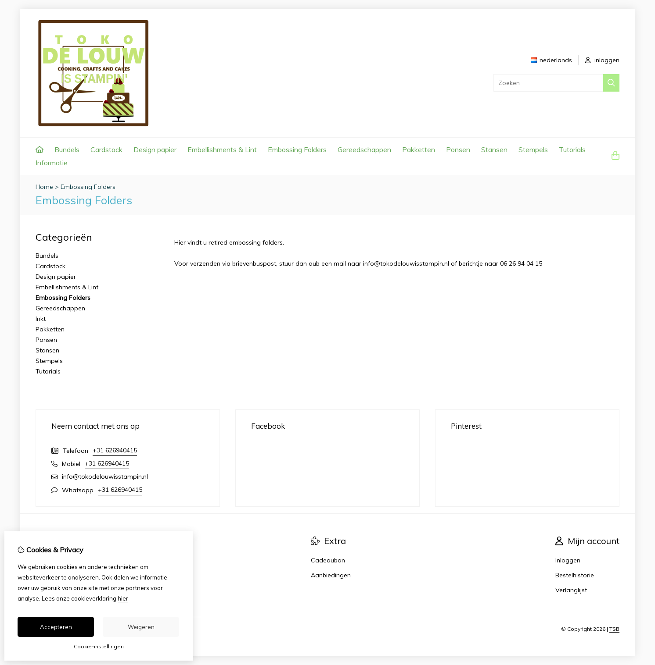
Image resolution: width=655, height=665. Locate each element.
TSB (614, 629)
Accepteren (56, 626)
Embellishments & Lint (222, 149)
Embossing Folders (297, 149)
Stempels (533, 149)
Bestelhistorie (574, 575)
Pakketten (418, 149)
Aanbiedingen (331, 575)
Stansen (494, 149)
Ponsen (458, 149)
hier (123, 598)
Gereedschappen (364, 149)
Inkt (41, 319)
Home (44, 187)
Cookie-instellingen (99, 646)
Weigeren (141, 626)
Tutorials (572, 149)
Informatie (52, 162)
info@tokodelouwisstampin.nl (105, 476)
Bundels (66, 149)
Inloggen (567, 560)
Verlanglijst (571, 590)
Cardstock (106, 149)
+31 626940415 (115, 450)
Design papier (154, 149)
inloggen (602, 60)
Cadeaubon (328, 560)
